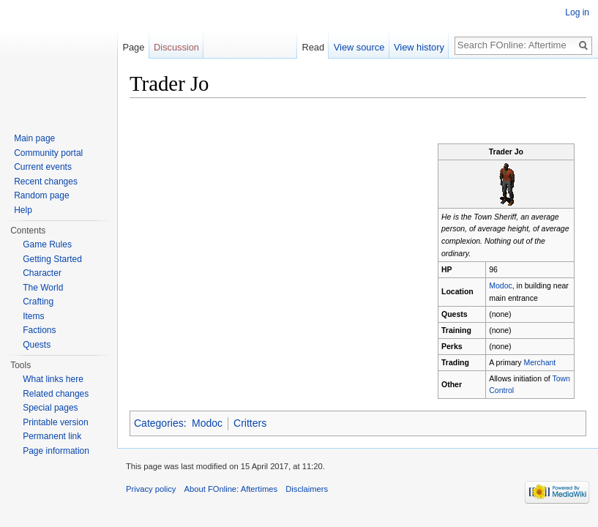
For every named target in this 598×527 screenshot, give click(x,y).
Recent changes (46, 181)
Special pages (50, 408)
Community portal (48, 153)
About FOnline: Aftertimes (230, 489)
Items (33, 316)
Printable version (55, 422)
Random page (41, 195)
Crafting (38, 301)
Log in (577, 12)
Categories (159, 423)
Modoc (500, 285)
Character (42, 273)
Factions (39, 330)
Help (23, 210)
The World (43, 288)
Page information (56, 451)
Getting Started (52, 259)
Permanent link (52, 436)
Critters (249, 423)
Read (313, 47)
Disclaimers (306, 489)
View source (359, 47)
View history (419, 47)
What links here (53, 379)
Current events (43, 167)
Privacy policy (151, 489)
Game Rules (47, 244)
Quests (37, 345)
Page (133, 47)
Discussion (176, 47)
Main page (34, 138)
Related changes (56, 394)
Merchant (540, 362)
